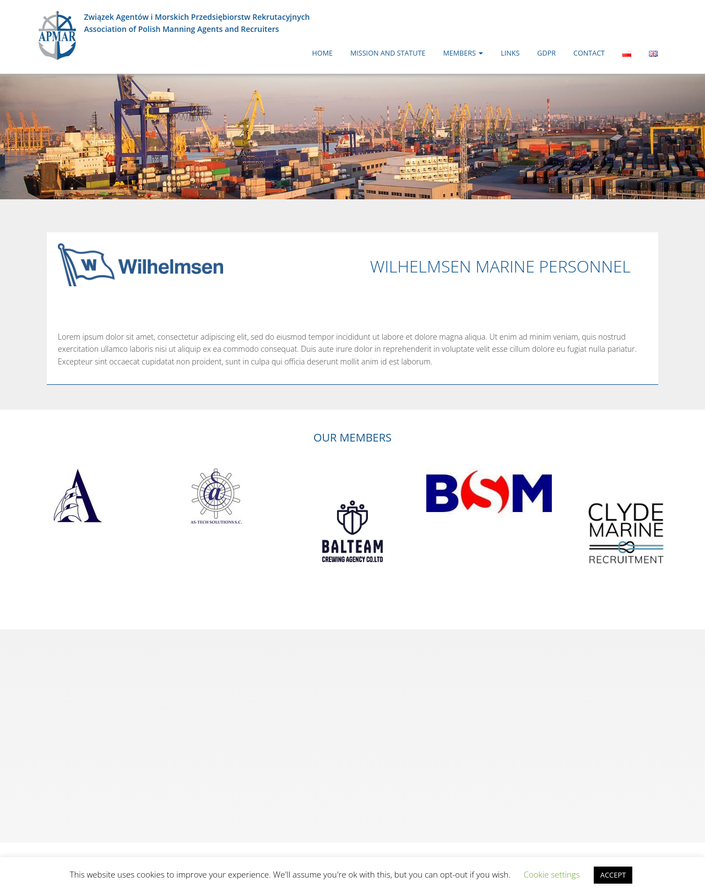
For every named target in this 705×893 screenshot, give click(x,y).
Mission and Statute (387, 53)
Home (322, 53)
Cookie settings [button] (552, 874)
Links (510, 53)
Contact (589, 53)
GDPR (546, 53)
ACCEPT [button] (613, 875)
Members (463, 53)
